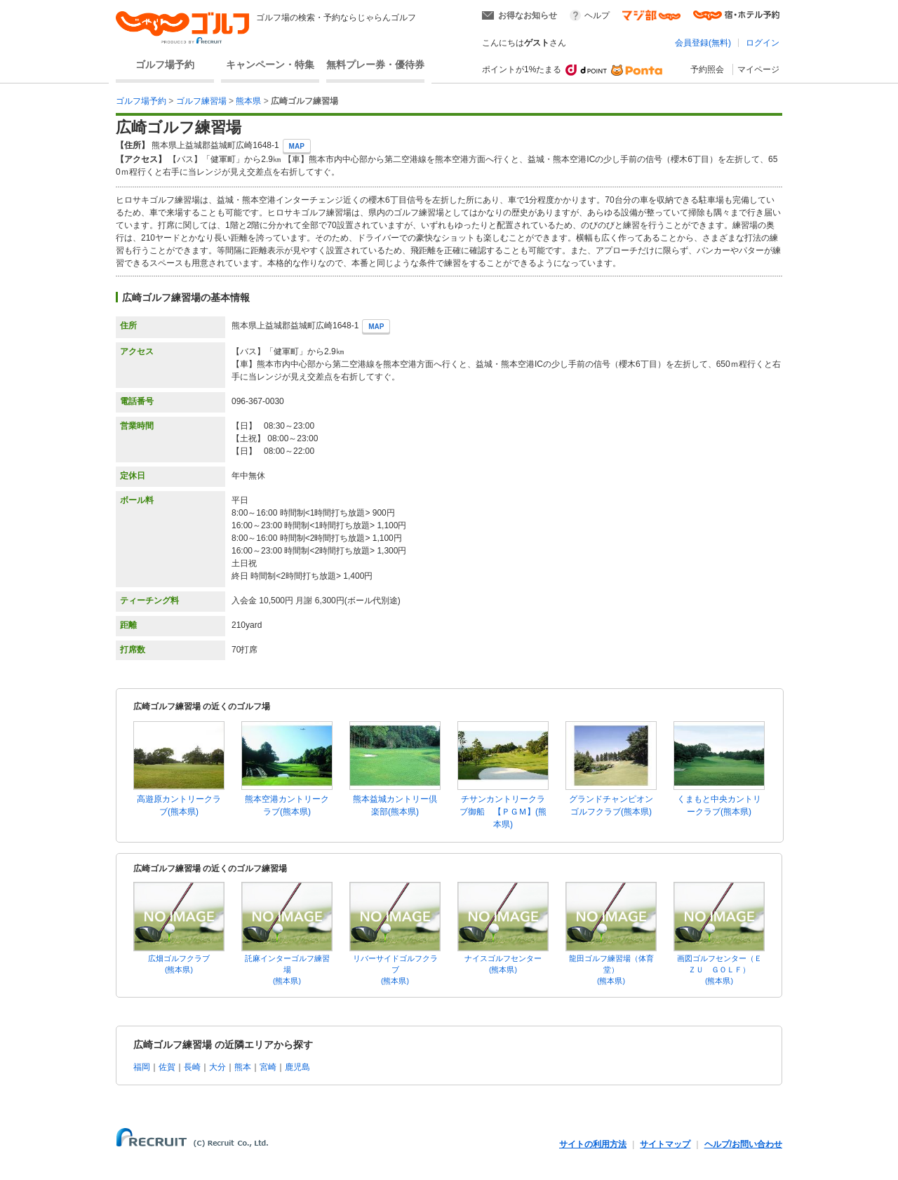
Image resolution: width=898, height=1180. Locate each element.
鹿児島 (297, 1067)
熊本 (242, 1067)
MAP (296, 146)
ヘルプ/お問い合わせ (743, 1144)
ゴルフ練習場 (201, 101)
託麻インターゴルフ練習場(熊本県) (287, 969)
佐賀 (167, 1067)
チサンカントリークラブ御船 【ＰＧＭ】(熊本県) (503, 811)
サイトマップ (665, 1144)
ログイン (762, 43)
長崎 (192, 1067)
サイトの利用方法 (592, 1144)
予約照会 (707, 69)
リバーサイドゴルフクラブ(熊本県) (395, 969)
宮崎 (268, 1067)
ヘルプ (597, 15)
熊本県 (248, 101)
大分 (217, 1067)
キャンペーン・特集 (270, 64)
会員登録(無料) (703, 43)
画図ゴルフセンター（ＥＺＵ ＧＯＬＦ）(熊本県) (719, 969)
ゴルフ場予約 (164, 64)
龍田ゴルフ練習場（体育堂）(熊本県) (611, 969)
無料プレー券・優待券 (375, 64)
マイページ (758, 69)
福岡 (141, 1067)
